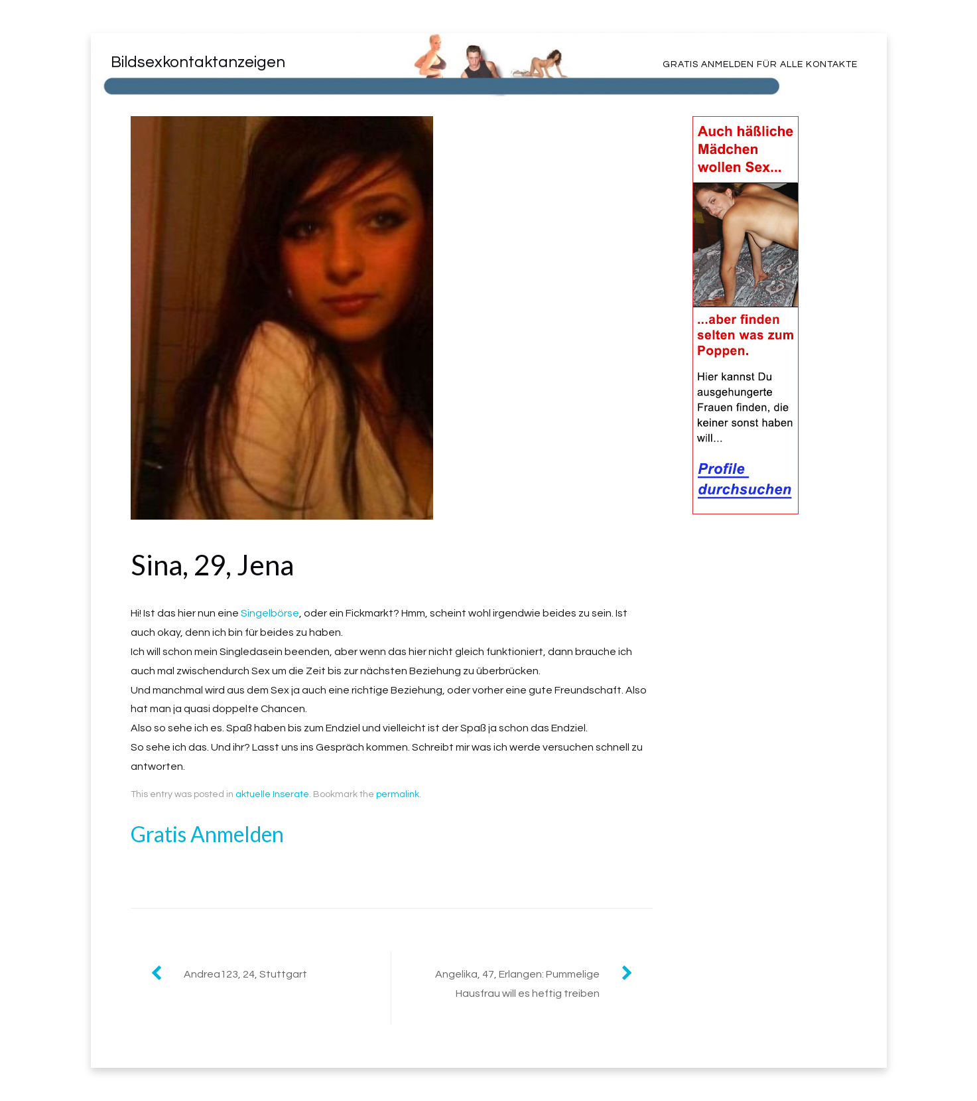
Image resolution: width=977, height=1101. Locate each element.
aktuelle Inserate (272, 794)
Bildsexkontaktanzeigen (198, 62)
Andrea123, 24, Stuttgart (245, 974)
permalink (397, 794)
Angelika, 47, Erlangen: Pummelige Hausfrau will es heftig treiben (517, 984)
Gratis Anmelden (207, 834)
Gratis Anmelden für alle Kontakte (760, 64)
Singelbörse (270, 613)
